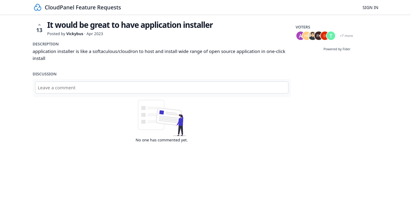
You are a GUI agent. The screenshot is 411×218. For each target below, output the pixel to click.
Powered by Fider (336, 49)
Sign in (370, 7)
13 (39, 28)
